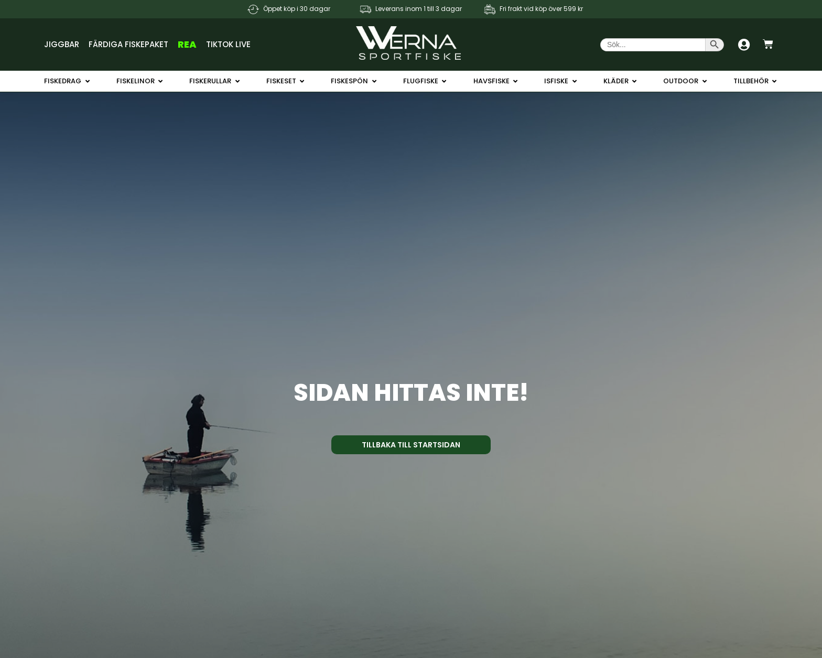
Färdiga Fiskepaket (128, 44)
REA (187, 44)
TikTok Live (228, 44)
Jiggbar (61, 44)
